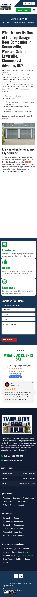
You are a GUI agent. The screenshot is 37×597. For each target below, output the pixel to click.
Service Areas (22, 502)
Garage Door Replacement (13, 525)
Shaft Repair (28, 555)
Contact (20, 505)
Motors (6, 552)
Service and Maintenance (13, 535)
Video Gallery (8, 502)
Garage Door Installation (13, 521)
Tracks (5, 562)
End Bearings (24, 548)
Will (12, 383)
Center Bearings (9, 548)
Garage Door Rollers (20, 552)
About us (6, 498)
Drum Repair (8, 559)
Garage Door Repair (20, 22)
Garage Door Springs (11, 555)
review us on (15, 377)
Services (9, 22)
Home (3, 22)
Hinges (27, 559)
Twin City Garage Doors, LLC (20, 366)
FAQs (5, 505)
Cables (19, 559)
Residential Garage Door (13, 532)
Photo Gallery (28, 498)
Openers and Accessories (13, 528)
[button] (34, 10)
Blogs (12, 505)
